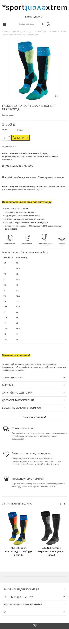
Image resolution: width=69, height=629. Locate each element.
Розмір (5, 129)
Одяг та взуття (18, 31)
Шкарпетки (54, 31)
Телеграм (55, 464)
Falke (13, 147)
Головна (6, 31)
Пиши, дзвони (34, 17)
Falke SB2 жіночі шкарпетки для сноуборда (18, 550)
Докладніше (17, 439)
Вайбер (41, 464)
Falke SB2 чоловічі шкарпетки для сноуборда (51, 550)
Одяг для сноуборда (37, 31)
